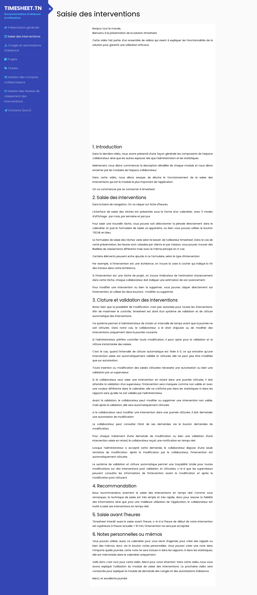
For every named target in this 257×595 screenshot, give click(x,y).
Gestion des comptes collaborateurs (21, 79)
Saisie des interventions (22, 36)
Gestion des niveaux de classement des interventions (22, 96)
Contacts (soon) (17, 110)
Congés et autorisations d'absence (22, 48)
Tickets (11, 68)
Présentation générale (21, 28)
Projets (10, 59)
